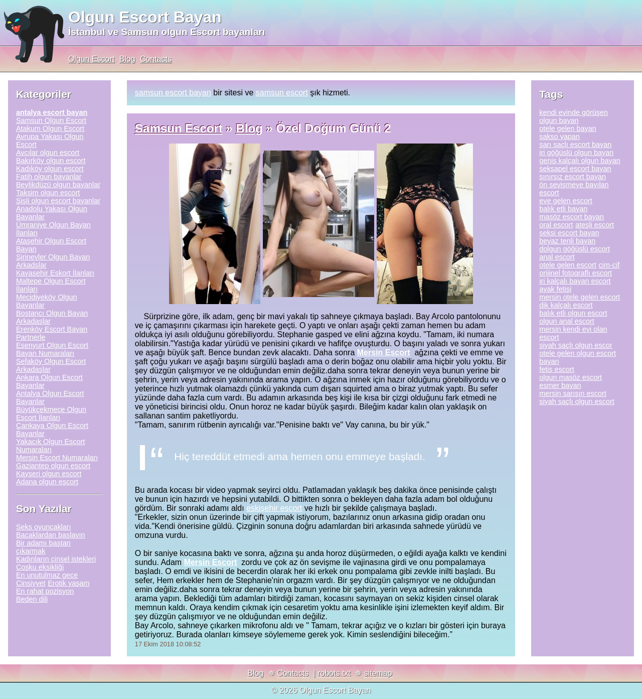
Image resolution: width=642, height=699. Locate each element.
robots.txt (334, 673)
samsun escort (282, 92)
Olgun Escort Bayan (145, 17)
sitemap (378, 673)
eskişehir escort (274, 508)
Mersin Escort (383, 352)
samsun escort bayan (173, 92)
